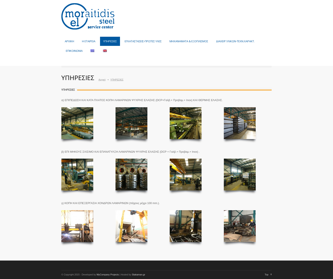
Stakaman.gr (138, 274)
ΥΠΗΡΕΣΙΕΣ (110, 41)
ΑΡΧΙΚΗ (69, 41)
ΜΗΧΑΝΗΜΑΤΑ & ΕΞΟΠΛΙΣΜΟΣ (188, 41)
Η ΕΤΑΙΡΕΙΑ (88, 41)
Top (266, 274)
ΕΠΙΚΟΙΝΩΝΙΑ (74, 51)
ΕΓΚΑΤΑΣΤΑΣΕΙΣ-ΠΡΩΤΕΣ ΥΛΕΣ (143, 41)
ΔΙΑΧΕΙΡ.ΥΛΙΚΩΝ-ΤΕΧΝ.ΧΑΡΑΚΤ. (235, 41)
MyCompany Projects (108, 274)
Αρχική (102, 79)
